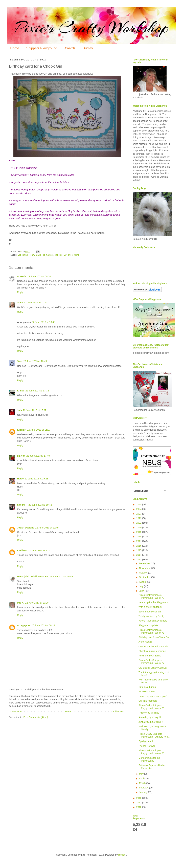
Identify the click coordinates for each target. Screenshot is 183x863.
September (145, 577)
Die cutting (23, 255)
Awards (69, 48)
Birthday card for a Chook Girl (154, 637)
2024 (139, 509)
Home (14, 48)
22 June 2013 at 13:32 (37, 390)
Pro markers (48, 255)
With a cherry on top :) (150, 607)
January (143, 792)
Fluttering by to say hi (150, 717)
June (142, 591)
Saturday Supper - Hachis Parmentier (152, 766)
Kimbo (21, 390)
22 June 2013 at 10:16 (35, 302)
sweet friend (73, 255)
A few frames (145, 641)
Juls (19, 410)
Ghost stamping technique (152, 651)
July (141, 586)
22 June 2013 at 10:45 (35, 361)
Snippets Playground (41, 48)
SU (65, 255)
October (143, 572)
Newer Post (16, 711)
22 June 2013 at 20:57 (39, 550)
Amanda (21, 276)
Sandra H (22, 504)
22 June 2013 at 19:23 (36, 478)
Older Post (118, 711)
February (144, 787)
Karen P (21, 429)
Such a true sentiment (150, 611)
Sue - (20, 302)
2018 (139, 536)
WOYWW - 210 (147, 691)
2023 (139, 513)
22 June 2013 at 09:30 (39, 276)
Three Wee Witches (149, 712)
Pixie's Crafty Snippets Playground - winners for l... (154, 735)
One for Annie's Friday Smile (153, 646)
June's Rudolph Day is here (153, 620)
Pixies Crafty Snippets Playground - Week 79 (151, 596)
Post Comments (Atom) (36, 717)
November (144, 568)
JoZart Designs (25, 527)
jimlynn (21, 455)
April (141, 778)
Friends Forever (147, 746)
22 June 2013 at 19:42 (40, 504)
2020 (139, 527)
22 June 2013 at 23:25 (37, 602)
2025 (139, 504)
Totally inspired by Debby (152, 616)
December (144, 563)
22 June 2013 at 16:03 (38, 429)
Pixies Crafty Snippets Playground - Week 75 (151, 752)
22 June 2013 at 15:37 (34, 410)
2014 (139, 555)
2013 (139, 559)
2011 (139, 802)
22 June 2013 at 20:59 (61, 576)
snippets (58, 255)
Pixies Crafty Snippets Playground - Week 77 (151, 661)
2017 (139, 541)
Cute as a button (147, 687)
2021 (139, 522)
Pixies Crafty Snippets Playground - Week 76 (151, 707)
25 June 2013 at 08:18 (43, 625)
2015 (139, 550)
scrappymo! (23, 625)
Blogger (122, 854)
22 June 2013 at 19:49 (46, 527)
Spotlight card (146, 741)
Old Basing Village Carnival (153, 667)
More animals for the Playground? (149, 759)
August (143, 582)
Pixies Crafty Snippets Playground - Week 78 (151, 631)
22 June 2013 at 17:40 (38, 455)
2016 (139, 545)
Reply (20, 292)
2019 (139, 532)
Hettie (20, 478)
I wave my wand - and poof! (153, 696)
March (142, 783)
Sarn (19, 361)
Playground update (148, 625)
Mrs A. (20, 602)
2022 (139, 518)
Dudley (87, 48)
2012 (139, 798)
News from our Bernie (150, 655)
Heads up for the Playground (153, 602)
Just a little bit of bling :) (151, 722)
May (141, 773)
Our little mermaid (148, 700)
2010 (139, 807)
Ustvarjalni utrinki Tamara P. (32, 576)
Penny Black (35, 255)
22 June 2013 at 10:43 (43, 322)
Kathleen (22, 550)
